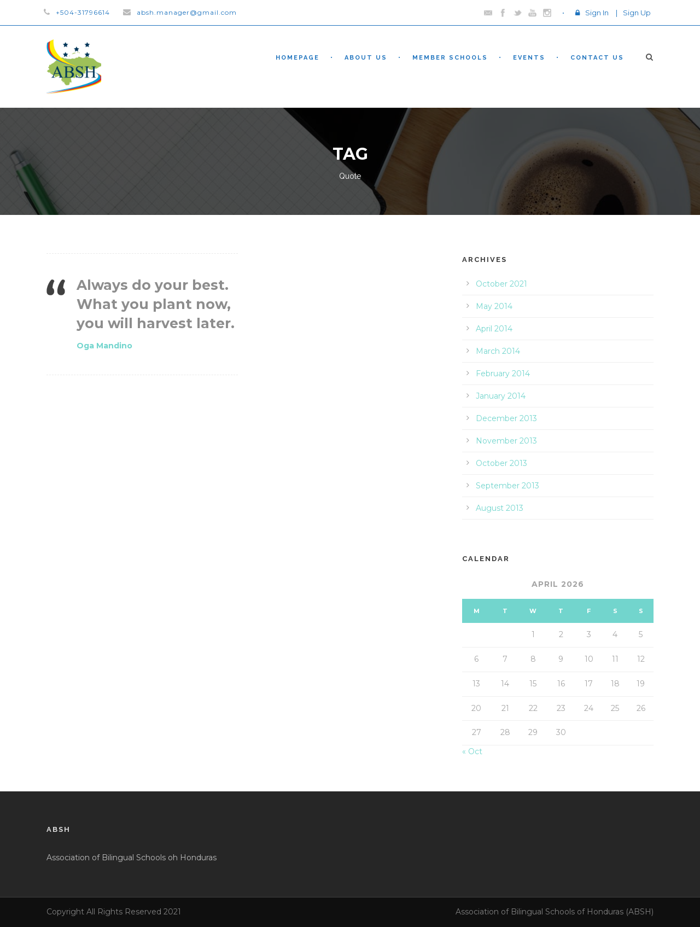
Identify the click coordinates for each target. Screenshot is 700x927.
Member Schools (450, 57)
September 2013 (507, 486)
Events (529, 57)
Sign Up (637, 12)
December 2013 (506, 418)
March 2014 (498, 351)
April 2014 (494, 329)
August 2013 (499, 508)
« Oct (472, 751)
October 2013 (501, 463)
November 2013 (506, 441)
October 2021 (501, 284)
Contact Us (597, 57)
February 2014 (503, 373)
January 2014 (501, 396)
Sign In (597, 12)
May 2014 (494, 306)
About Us (366, 57)
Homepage (297, 57)
